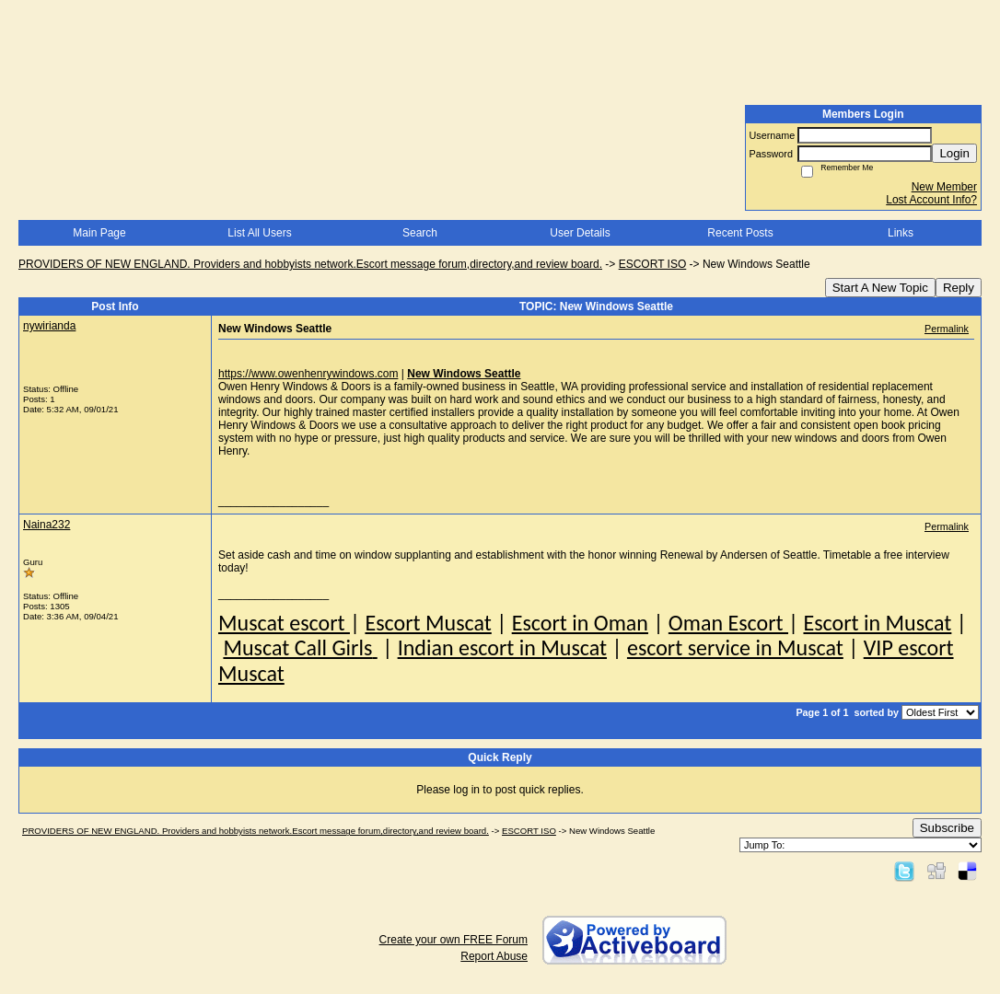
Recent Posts (740, 232)
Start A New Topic (880, 288)
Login (954, 153)
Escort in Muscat (877, 622)
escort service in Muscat (735, 647)
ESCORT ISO (653, 264)
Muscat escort (284, 622)
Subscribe (947, 828)
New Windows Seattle (463, 373)
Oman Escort (728, 622)
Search (419, 232)
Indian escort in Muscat (502, 647)
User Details (580, 232)
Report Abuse (494, 956)
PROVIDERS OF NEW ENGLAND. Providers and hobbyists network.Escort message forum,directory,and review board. (310, 264)
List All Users (259, 232)
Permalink (946, 328)
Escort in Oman (580, 622)
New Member (944, 186)
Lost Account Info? (931, 199)
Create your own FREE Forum (453, 939)
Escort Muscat (428, 622)
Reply (958, 288)
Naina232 (46, 524)
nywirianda (49, 325)
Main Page (99, 232)
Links (900, 232)
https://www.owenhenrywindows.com (308, 373)
